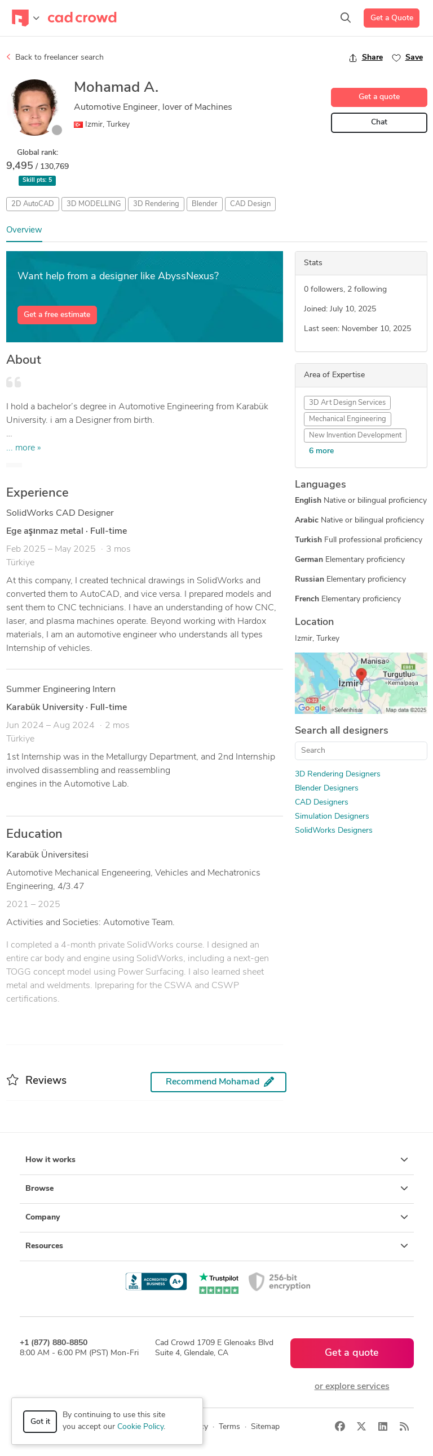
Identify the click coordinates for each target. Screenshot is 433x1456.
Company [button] (216, 1217)
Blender (205, 204)
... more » (23, 448)
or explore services (352, 1386)
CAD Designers (321, 802)
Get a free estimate (57, 315)
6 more (321, 451)
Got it (40, 1422)
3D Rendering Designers (338, 774)
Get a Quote (391, 18)
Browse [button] (216, 1188)
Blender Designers (327, 788)
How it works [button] (216, 1159)
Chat (379, 122)
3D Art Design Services (347, 403)
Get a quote (379, 97)
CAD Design (250, 204)
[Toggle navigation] (25, 18)
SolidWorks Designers (334, 831)
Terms (229, 1427)
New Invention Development (355, 435)
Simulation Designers (332, 816)
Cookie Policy (140, 1427)
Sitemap (265, 1427)
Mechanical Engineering (347, 419)
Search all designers (341, 731)
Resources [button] (216, 1245)
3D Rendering (156, 204)
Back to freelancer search (55, 57)
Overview (24, 230)
